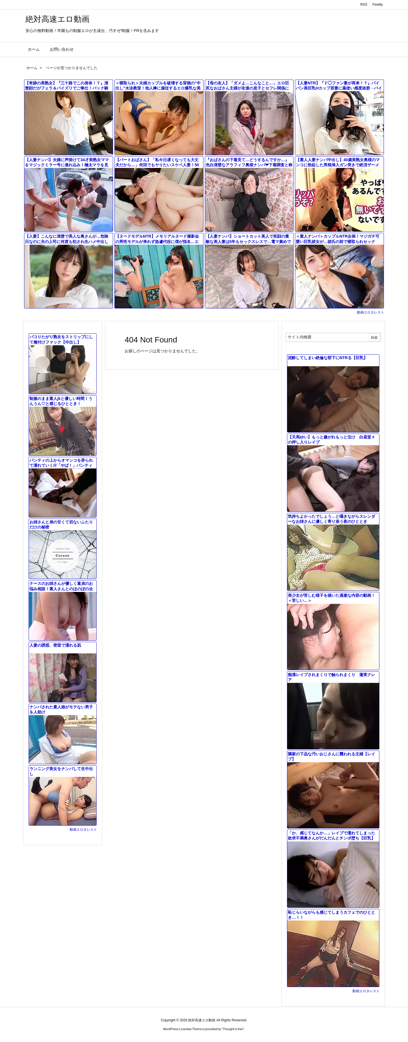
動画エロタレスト (370, 312)
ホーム (31, 68)
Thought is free (233, 1029)
